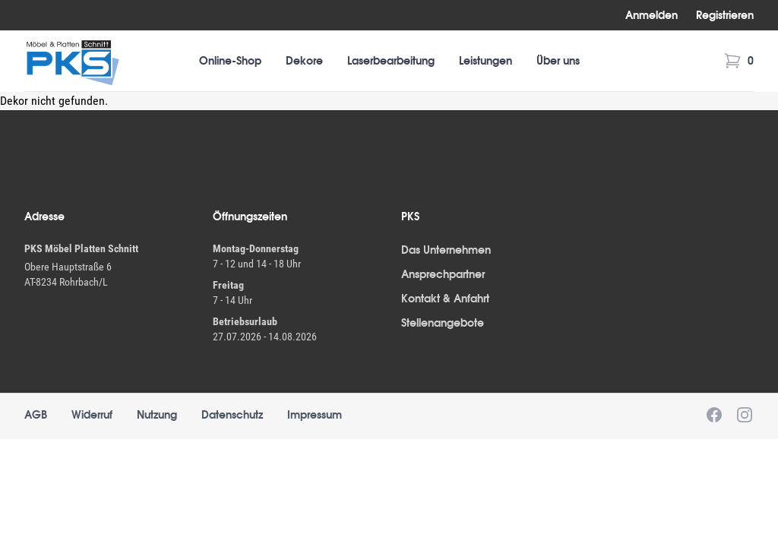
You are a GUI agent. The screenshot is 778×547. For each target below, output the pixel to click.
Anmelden (651, 15)
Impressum (314, 415)
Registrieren (725, 15)
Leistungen (485, 61)
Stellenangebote (442, 323)
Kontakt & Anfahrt (445, 298)
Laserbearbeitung (391, 61)
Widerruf (91, 415)
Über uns (558, 61)
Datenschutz (232, 415)
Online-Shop (230, 61)
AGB (35, 415)
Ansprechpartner (443, 274)
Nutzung (157, 415)
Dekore (304, 61)
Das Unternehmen (446, 250)
